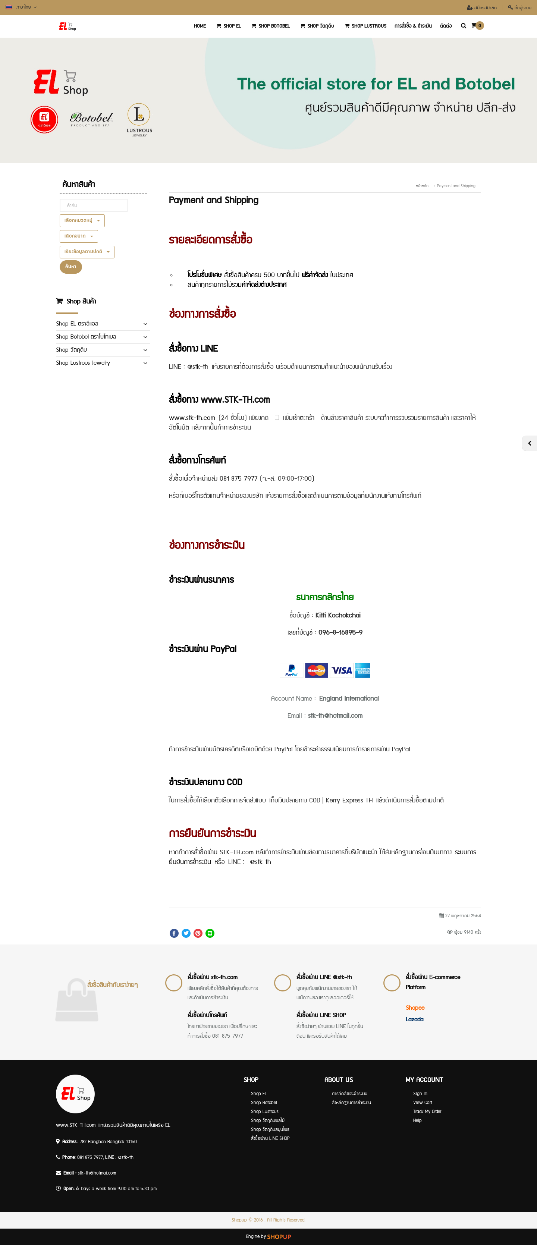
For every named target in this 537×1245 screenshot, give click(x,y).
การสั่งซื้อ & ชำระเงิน (413, 26)
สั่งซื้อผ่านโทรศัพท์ (207, 1015)
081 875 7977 (239, 478)
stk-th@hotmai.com (97, 1173)
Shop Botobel (269, 26)
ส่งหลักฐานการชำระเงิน (351, 1103)
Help (417, 1121)
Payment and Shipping (456, 186)
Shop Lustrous (364, 26)
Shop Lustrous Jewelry (83, 363)
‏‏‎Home (200, 26)
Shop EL (227, 26)
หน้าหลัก (422, 186)
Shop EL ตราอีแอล (77, 324)
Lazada (414, 1019)
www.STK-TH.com (235, 400)
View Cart (422, 1103)
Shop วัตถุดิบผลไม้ (268, 1121)
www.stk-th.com (194, 417)
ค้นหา (70, 267)
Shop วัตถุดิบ (316, 26)
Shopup (239, 1220)
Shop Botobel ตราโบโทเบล (86, 337)
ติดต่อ (446, 26)
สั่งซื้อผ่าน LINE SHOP (321, 1015)
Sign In (420, 1094)
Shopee (415, 1008)
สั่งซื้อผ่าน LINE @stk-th (324, 977)
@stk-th (199, 366)
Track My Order (427, 1112)
